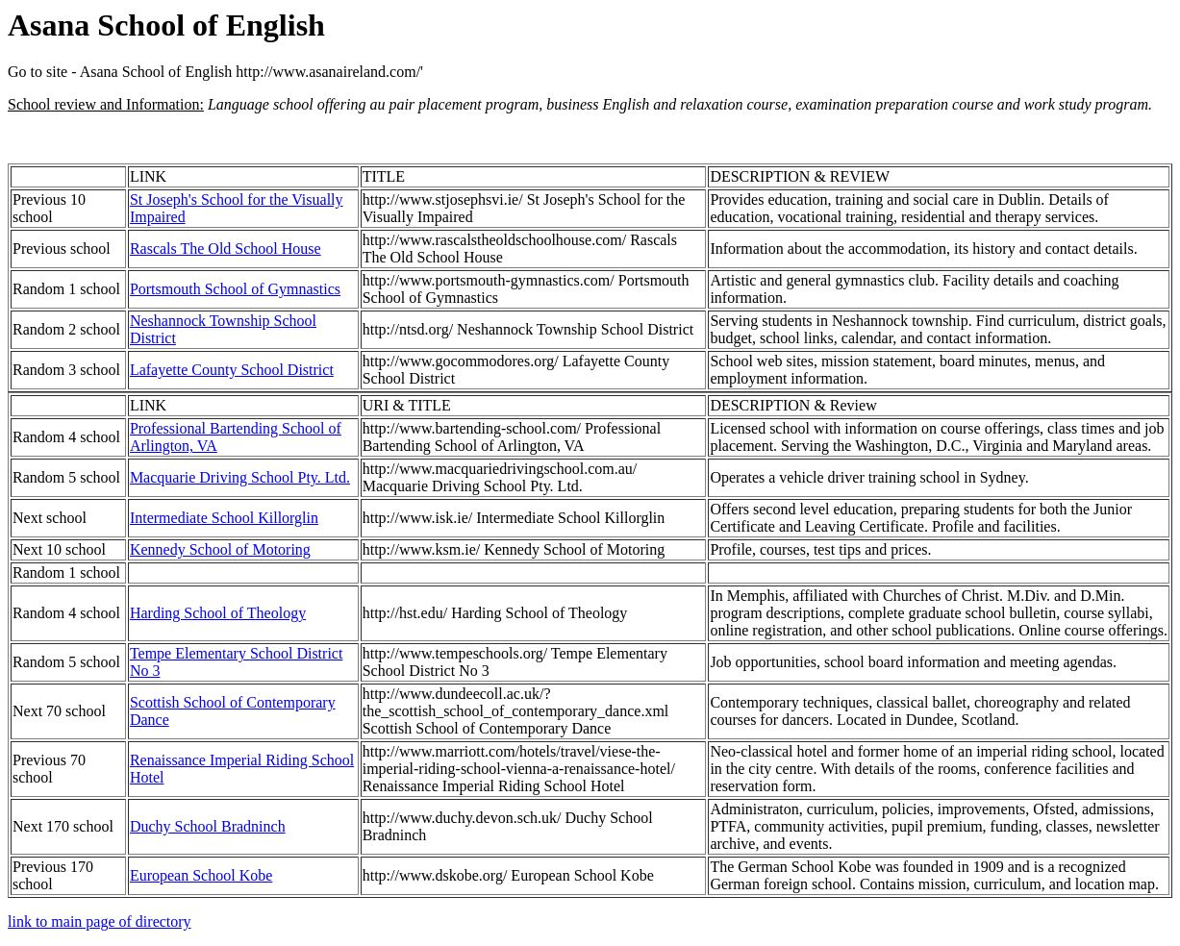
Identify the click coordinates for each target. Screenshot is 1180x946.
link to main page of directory (99, 921)
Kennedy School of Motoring (220, 549)
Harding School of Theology (218, 613)
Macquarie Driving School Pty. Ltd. (240, 477)
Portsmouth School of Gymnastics (235, 289)
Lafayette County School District (232, 369)
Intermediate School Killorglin (224, 518)
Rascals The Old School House (225, 248)
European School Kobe (201, 875)
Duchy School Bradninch (208, 826)
